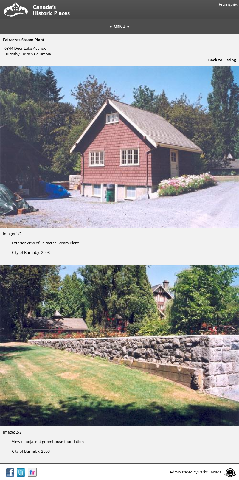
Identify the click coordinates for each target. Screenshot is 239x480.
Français (228, 4)
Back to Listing (222, 60)
